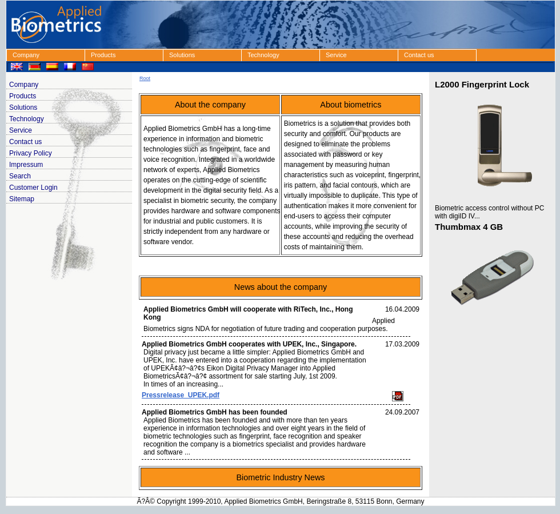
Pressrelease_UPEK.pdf (180, 395)
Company (26, 54)
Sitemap (21, 199)
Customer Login (33, 188)
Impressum (26, 165)
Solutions (182, 54)
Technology (263, 54)
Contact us (419, 54)
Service (336, 54)
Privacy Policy (30, 153)
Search (20, 176)
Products (103, 54)
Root (144, 78)
